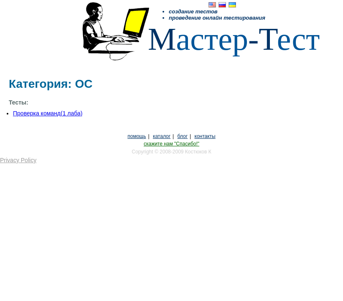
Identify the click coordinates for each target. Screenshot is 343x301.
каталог (161, 136)
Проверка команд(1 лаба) (47, 113)
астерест (234, 38)
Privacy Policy (18, 160)
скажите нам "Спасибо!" (171, 144)
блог (183, 136)
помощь (136, 136)
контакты (205, 136)
